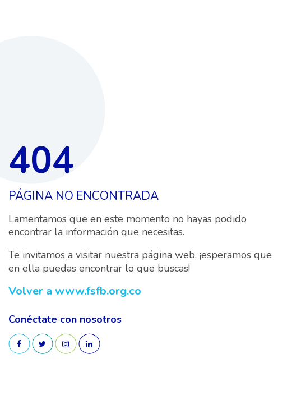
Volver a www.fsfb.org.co (74, 291)
